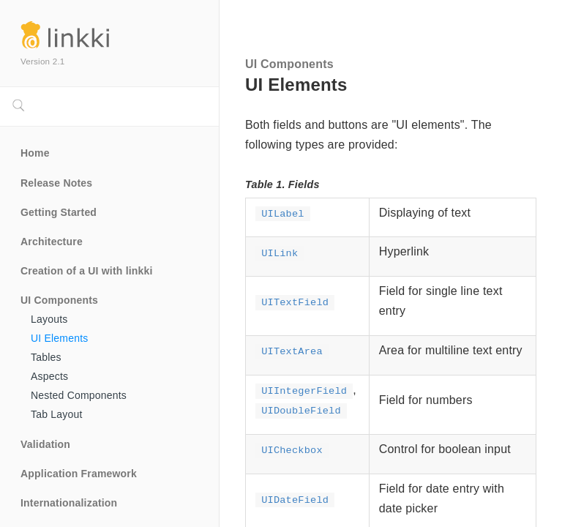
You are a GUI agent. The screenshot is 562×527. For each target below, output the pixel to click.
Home (35, 153)
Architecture (51, 241)
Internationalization (68, 503)
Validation (45, 444)
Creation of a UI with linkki (86, 271)
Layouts (49, 319)
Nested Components (79, 395)
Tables (46, 357)
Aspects (49, 376)
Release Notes (56, 183)
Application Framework (78, 473)
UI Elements (59, 338)
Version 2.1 (42, 61)
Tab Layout (57, 414)
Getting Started (58, 212)
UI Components (59, 300)
